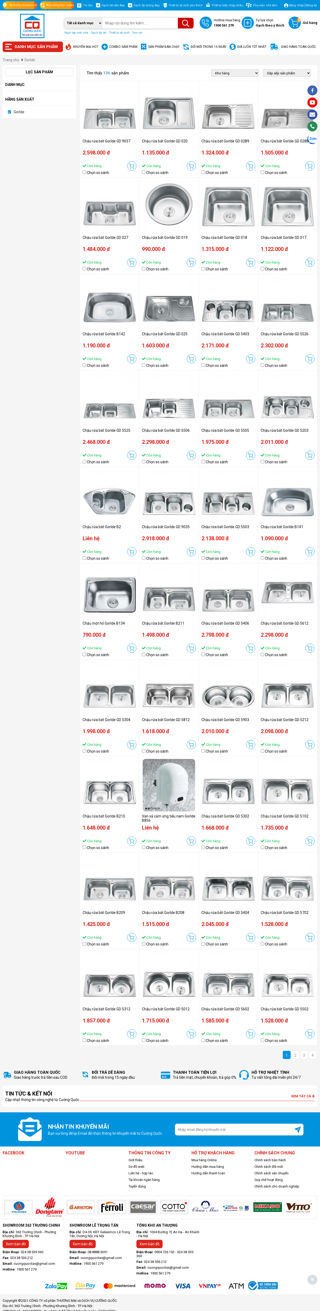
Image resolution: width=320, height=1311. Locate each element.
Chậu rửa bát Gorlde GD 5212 (284, 720)
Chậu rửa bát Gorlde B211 (163, 623)
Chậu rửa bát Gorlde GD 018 (224, 237)
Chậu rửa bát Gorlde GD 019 (165, 237)
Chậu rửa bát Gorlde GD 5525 (106, 430)
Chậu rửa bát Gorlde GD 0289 (225, 141)
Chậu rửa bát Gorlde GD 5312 (106, 1009)
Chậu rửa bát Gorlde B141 (282, 527)
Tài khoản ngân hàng (144, 1180)
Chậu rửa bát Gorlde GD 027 (105, 237)
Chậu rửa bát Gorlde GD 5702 (284, 913)
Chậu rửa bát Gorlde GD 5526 (284, 334)
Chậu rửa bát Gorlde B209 (104, 913)
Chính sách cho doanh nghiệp (276, 1186)
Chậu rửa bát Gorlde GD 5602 (225, 1009)
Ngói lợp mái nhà (76, 32)
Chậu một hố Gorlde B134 (104, 623)
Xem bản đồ (16, 1244)
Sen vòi (137, 32)
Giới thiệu (135, 1160)
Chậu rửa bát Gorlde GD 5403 (225, 334)
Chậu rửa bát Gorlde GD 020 (165, 141)
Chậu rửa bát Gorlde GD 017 (283, 237)
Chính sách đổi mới (268, 1167)
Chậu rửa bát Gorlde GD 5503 (225, 527)
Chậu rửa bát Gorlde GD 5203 (284, 430)
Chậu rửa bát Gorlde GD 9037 (106, 141)
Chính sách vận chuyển (271, 1173)
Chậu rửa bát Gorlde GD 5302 (225, 816)
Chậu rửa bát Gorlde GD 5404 (225, 913)
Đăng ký (311, 5)
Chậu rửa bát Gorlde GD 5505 (225, 430)
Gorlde (19, 112)
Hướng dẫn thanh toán (208, 1173)
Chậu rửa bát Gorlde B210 (104, 816)
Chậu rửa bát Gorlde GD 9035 (166, 527)
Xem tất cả (303, 1096)
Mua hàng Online (204, 1160)
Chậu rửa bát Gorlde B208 (163, 913)
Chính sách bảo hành (270, 1160)
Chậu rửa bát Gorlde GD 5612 (284, 623)
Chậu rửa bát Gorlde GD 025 (165, 334)
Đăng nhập (296, 5)
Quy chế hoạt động (268, 1180)
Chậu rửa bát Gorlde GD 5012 (166, 1009)
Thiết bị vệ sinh (119, 32)
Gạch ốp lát (98, 32)
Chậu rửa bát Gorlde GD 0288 (284, 141)
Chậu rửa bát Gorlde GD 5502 (284, 1009)
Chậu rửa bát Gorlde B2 (102, 527)
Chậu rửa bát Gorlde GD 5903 (225, 720)
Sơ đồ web (137, 1167)
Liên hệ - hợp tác (141, 1173)
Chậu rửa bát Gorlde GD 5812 (166, 720)
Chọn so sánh (98, 173)
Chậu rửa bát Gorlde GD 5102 (284, 816)
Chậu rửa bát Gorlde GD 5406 (225, 623)
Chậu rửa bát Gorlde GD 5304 (106, 720)
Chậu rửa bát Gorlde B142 (104, 334)
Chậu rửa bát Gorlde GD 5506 (166, 430)
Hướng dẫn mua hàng (207, 1167)
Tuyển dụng (137, 1186)
